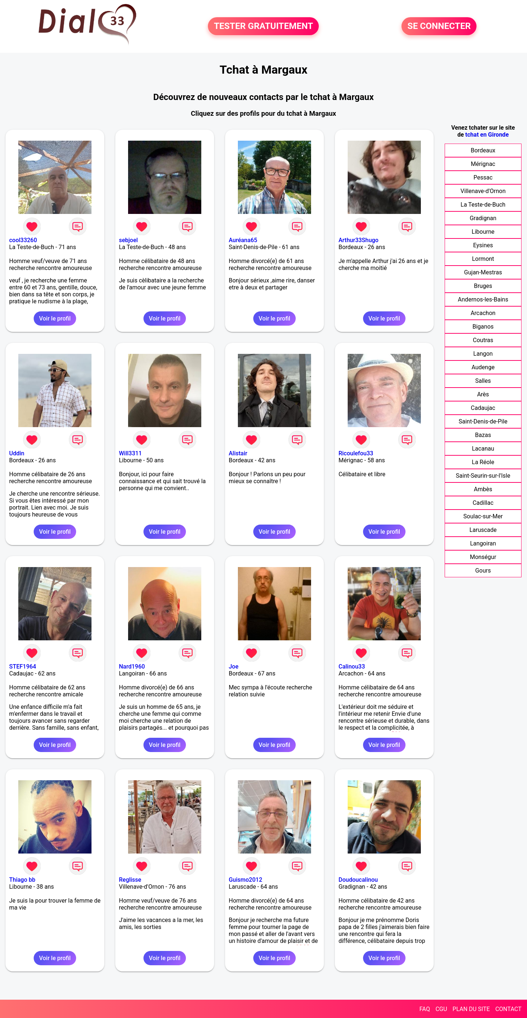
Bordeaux (483, 150)
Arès (483, 394)
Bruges (483, 285)
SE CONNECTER (439, 26)
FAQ (424, 1009)
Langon (483, 353)
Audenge (482, 367)
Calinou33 (352, 666)
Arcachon (483, 313)
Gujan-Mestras (483, 272)
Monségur (483, 557)
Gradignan (483, 218)
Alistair (238, 453)
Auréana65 (243, 240)
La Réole (483, 462)
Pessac (483, 177)
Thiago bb (22, 879)
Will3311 (130, 453)
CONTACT (508, 1009)
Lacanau (483, 448)
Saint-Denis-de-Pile (483, 421)
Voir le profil (55, 318)
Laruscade (483, 529)
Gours (483, 570)
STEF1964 (22, 666)
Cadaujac (483, 407)
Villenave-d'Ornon (482, 191)
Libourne (483, 231)
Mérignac (483, 163)
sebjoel (128, 240)
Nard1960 (132, 666)
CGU (441, 1009)
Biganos (483, 326)
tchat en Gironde (487, 134)
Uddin (16, 453)
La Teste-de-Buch (483, 204)
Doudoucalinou (358, 879)
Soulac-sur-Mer (483, 516)
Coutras (483, 340)
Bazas (483, 435)
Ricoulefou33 (356, 453)
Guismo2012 (245, 879)
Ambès (483, 489)
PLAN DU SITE (471, 1009)
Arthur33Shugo (358, 240)
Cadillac (482, 502)
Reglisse (130, 879)
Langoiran (483, 543)
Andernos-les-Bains (483, 299)
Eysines (483, 245)
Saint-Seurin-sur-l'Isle (483, 475)
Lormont (483, 258)
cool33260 (23, 240)
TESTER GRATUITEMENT (263, 26)
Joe (234, 666)
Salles (483, 380)
